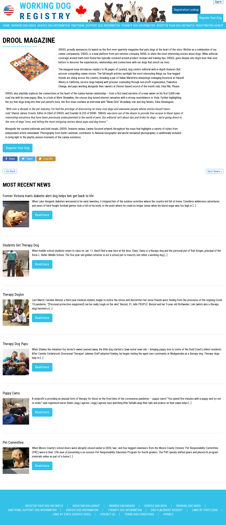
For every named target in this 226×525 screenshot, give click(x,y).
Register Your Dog (210, 18)
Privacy (168, 514)
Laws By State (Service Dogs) (72, 514)
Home (6, 25)
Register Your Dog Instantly (176, 25)
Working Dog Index (23, 25)
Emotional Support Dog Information (95, 25)
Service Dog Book (155, 506)
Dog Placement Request (167, 510)
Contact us (107, 514)
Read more (42, 215)
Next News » (214, 171)
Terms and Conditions (139, 514)
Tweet (27, 158)
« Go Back (9, 171)
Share (10, 158)
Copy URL (46, 158)
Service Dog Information (53, 25)
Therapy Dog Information (138, 25)
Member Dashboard (122, 506)
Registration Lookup (186, 9)
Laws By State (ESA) (205, 510)
